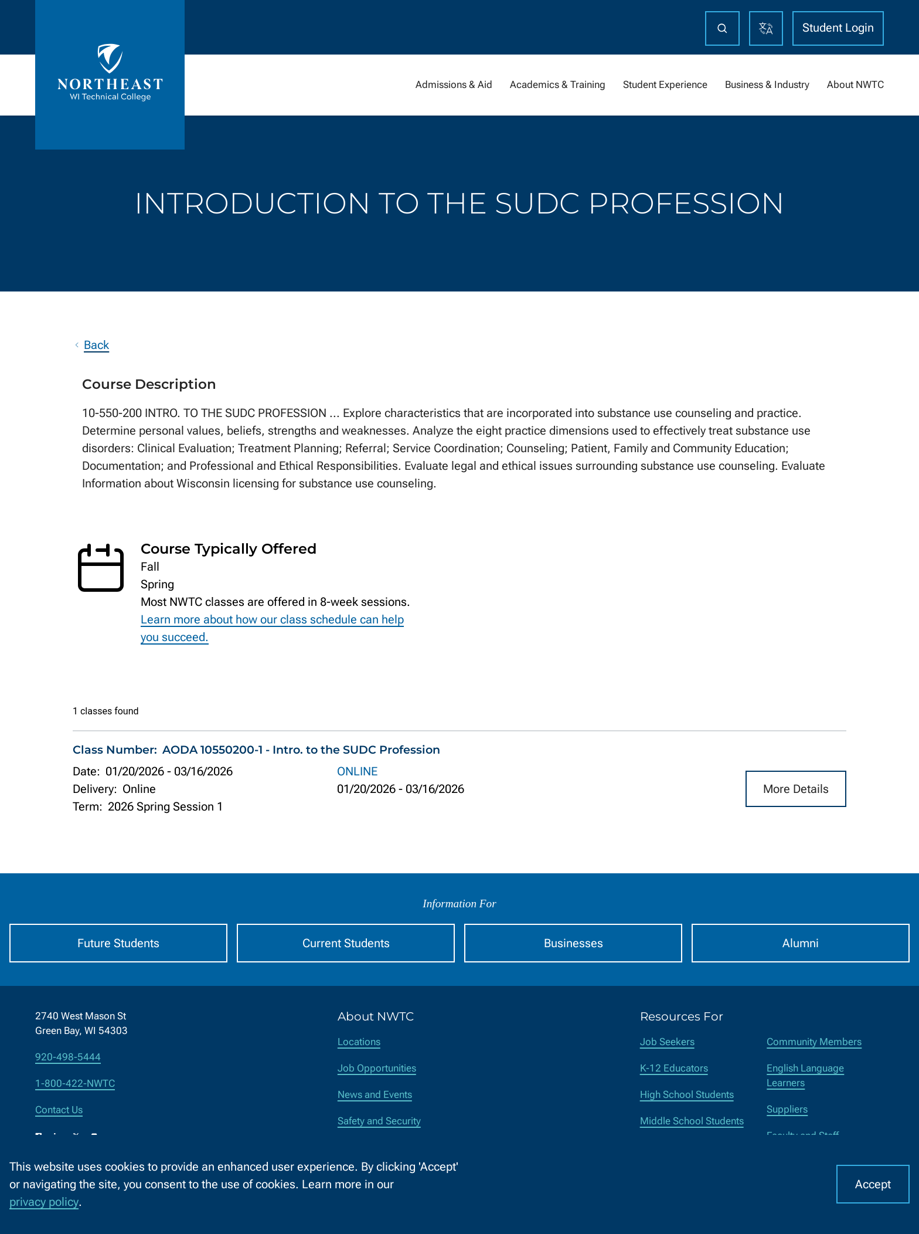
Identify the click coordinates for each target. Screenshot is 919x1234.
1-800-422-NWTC (75, 1083)
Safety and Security (379, 1121)
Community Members (814, 1041)
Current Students (346, 943)
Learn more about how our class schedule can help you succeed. (272, 628)
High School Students (687, 1094)
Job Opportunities (377, 1068)
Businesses (573, 943)
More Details (796, 788)
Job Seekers (667, 1041)
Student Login (838, 28)
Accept (873, 1184)
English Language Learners (805, 1076)
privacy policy (44, 1202)
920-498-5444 (68, 1057)
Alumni (800, 943)
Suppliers (787, 1109)
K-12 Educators (674, 1068)
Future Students (118, 943)
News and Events (375, 1094)
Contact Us (59, 1110)
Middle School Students (692, 1121)
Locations (359, 1041)
